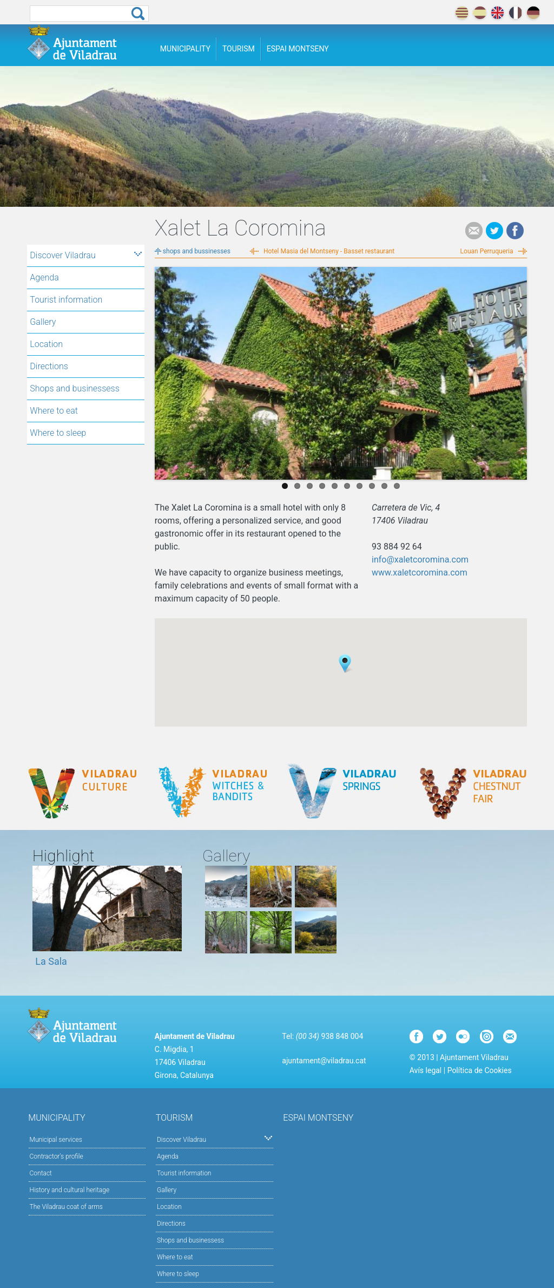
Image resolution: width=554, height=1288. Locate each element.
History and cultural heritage (70, 1190)
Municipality (185, 48)
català (462, 12)
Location (46, 344)
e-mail (474, 230)
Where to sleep (58, 433)
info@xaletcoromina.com (420, 559)
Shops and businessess (74, 388)
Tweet (494, 230)
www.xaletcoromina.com (419, 572)
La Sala (51, 961)
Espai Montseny (298, 48)
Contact (41, 1173)
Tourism (238, 48)
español (479, 12)
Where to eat (54, 411)
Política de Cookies (479, 1070)
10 (397, 486)
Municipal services (56, 1139)
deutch (533, 12)
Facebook (515, 230)
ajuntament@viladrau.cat (324, 1060)
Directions (49, 366)
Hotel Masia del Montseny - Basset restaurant (328, 251)
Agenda (44, 277)
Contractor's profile (56, 1156)
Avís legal (425, 1070)
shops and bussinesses (196, 251)
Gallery (43, 322)
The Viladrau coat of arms (66, 1207)
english (497, 12)
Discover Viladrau (86, 255)
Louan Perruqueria (486, 251)
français (515, 12)
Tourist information (66, 300)
